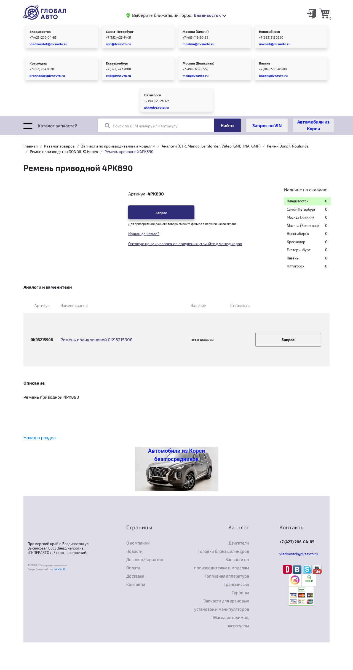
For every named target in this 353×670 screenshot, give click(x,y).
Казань (264, 63)
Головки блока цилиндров (223, 551)
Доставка (135, 575)
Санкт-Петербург (120, 31)
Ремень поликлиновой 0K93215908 (96, 339)
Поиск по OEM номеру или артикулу (141, 125)
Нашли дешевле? (143, 233)
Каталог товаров (59, 146)
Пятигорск (152, 95)
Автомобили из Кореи (313, 125)
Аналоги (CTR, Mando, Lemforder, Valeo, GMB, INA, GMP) (211, 146)
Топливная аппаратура (227, 575)
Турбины (240, 592)
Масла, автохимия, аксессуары (231, 621)
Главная (30, 146)
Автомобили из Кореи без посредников (176, 454)
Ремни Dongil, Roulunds (288, 146)
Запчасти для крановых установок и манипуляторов (221, 605)
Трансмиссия (236, 584)
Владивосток (40, 31)
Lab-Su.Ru (60, 569)
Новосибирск (269, 31)
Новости (134, 551)
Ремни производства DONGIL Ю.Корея (64, 151)
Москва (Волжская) (198, 63)
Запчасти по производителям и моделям (118, 146)
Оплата (133, 567)
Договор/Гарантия (144, 559)
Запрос (161, 213)
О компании (138, 542)
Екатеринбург (117, 63)
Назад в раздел (39, 437)
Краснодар (38, 63)
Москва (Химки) (195, 31)
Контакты (135, 584)
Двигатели (239, 542)
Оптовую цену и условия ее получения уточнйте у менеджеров (185, 243)
